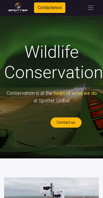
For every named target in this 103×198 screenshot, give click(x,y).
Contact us (66, 122)
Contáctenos (50, 7)
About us (35, 122)
